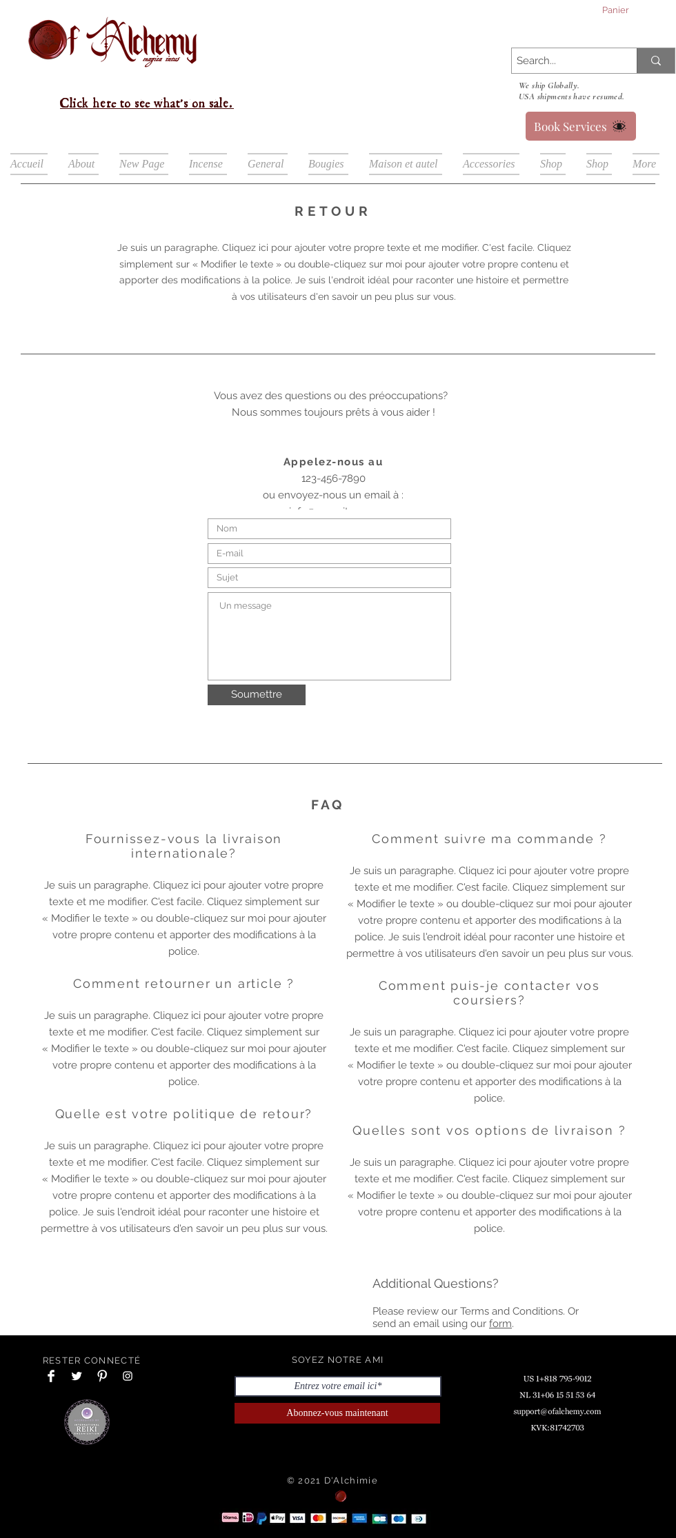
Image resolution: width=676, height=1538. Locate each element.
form (500, 1323)
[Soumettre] (257, 695)
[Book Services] (581, 126)
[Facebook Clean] (51, 1376)
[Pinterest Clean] (102, 1376)
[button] (629, 10)
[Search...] (562, 61)
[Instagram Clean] (127, 1376)
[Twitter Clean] (76, 1376)
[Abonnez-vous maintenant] (337, 1413)
